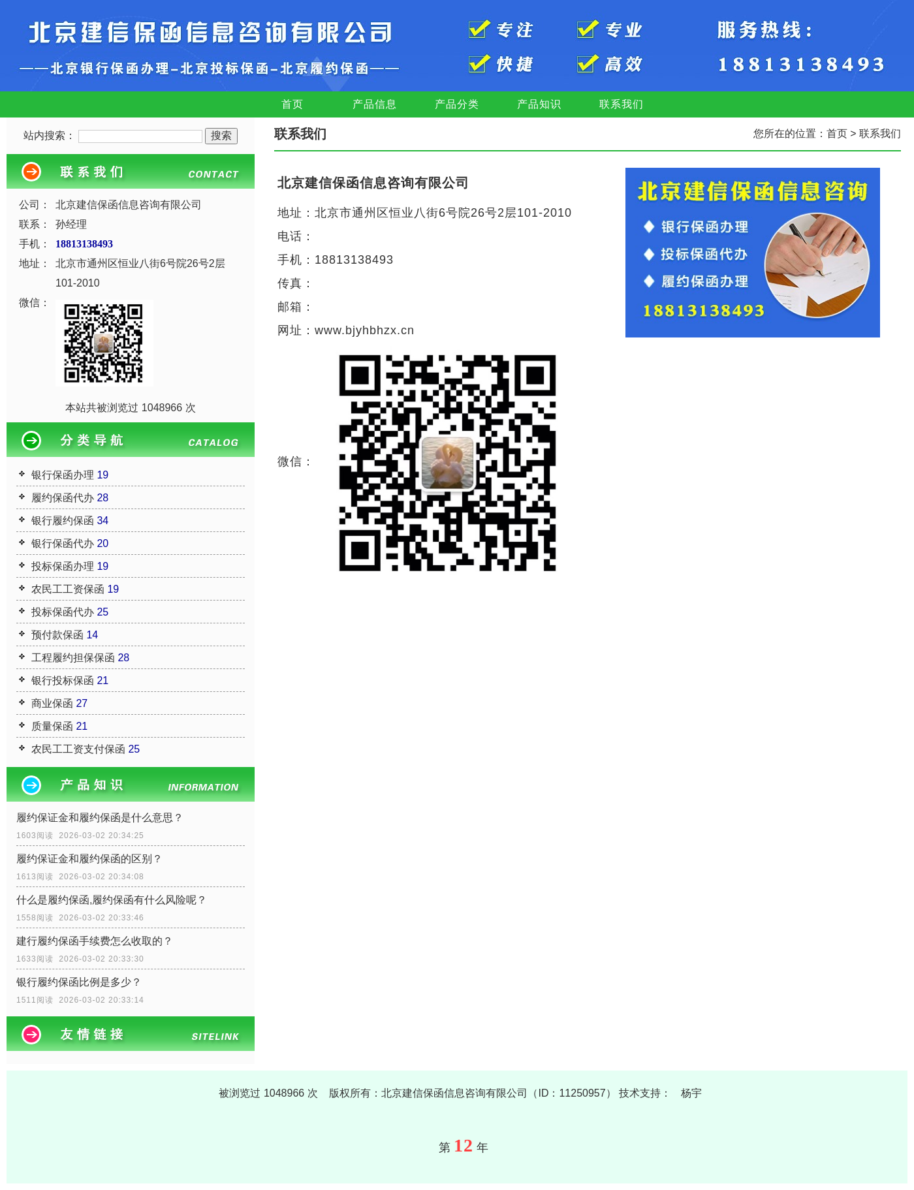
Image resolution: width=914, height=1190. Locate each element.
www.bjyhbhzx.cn (365, 330)
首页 (292, 104)
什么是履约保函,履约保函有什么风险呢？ (111, 899)
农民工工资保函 (67, 589)
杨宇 (691, 1093)
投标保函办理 (62, 566)
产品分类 (457, 104)
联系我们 (621, 104)
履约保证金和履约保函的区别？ (89, 858)
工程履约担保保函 (73, 657)
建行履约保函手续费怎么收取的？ (94, 941)
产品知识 (539, 104)
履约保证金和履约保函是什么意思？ (99, 817)
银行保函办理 (62, 474)
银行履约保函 (62, 520)
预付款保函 (57, 634)
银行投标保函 (62, 680)
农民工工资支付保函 (78, 749)
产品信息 (375, 104)
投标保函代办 (62, 612)
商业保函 (52, 703)
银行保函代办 (62, 543)
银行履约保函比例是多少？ (79, 982)
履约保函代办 (62, 497)
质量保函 (52, 726)
